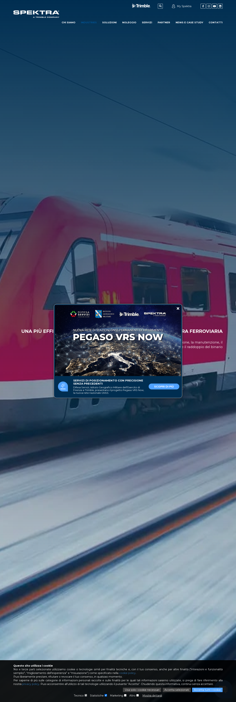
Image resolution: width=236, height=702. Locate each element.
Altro (132, 695)
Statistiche (97, 695)
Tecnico (79, 695)
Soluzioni (109, 22)
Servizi (147, 22)
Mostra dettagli (152, 695)
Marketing (116, 695)
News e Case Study (189, 22)
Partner (164, 22)
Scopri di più (164, 386)
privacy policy (30, 684)
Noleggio (129, 22)
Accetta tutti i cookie (207, 690)
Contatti (216, 22)
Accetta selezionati (177, 690)
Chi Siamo (68, 22)
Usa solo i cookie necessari (143, 690)
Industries (89, 22)
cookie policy (126, 673)
